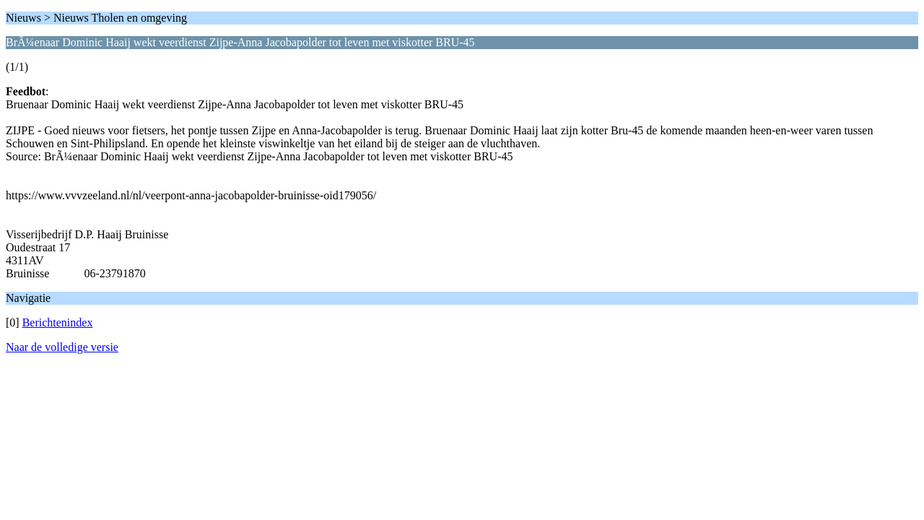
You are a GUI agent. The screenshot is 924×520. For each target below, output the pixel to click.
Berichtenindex (57, 322)
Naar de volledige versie (62, 347)
